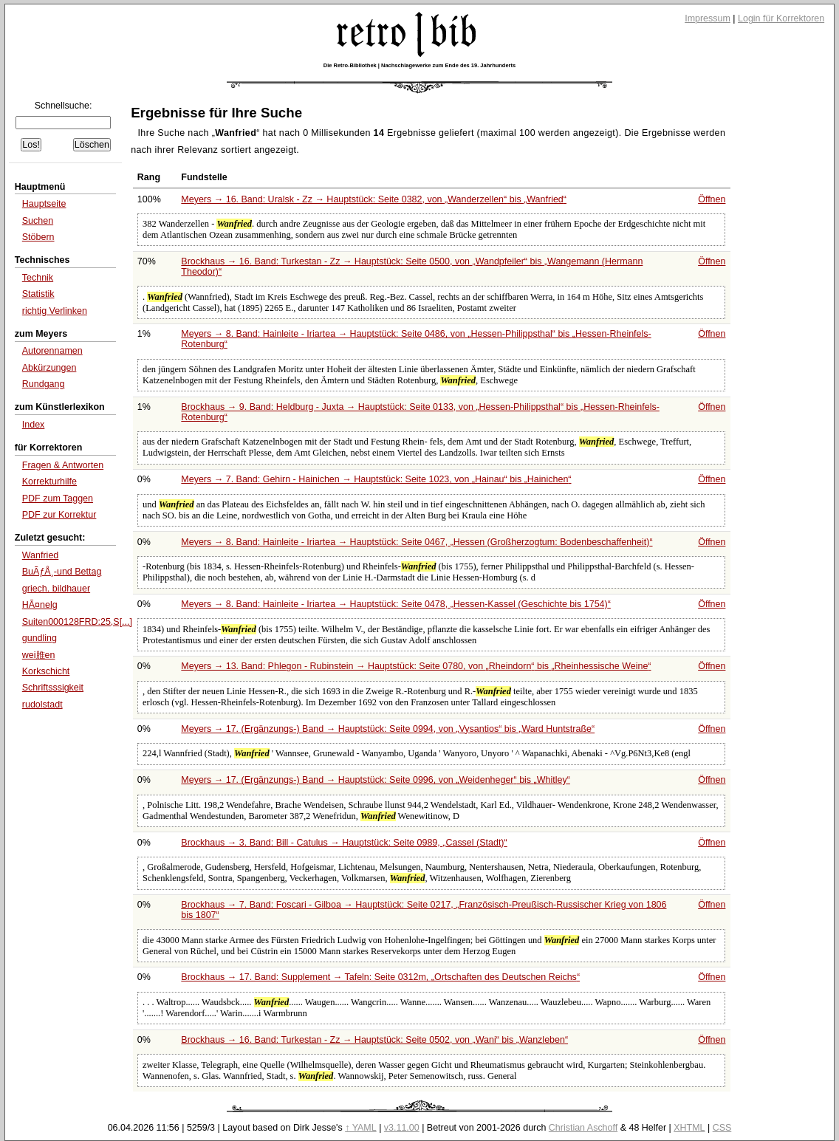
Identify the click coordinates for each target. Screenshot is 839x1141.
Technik (37, 278)
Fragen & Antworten (62, 465)
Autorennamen (52, 351)
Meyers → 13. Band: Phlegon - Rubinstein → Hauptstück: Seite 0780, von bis (416, 666)
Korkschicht (46, 671)
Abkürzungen (49, 368)
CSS (722, 1128)
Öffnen (711, 199)
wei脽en (38, 655)
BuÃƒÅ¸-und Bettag (62, 571)
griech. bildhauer (56, 588)
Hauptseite (44, 204)
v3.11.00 (402, 1128)
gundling (39, 638)
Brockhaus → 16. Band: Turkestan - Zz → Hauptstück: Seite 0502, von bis (374, 1040)
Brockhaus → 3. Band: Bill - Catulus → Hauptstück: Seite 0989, (344, 842)
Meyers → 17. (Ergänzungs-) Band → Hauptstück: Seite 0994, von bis (388, 729)
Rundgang (43, 384)
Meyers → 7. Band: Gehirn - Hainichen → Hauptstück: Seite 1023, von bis (376, 479)
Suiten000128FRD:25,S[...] (77, 622)
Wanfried (40, 555)
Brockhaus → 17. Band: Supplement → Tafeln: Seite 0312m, (380, 977)
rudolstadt (42, 704)
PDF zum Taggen (57, 498)
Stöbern (38, 237)
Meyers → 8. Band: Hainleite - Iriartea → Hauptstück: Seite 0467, (416, 542)
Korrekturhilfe (49, 481)
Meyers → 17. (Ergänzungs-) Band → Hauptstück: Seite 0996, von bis (375, 780)
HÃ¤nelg (40, 605)
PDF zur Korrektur (59, 515)
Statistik (38, 294)
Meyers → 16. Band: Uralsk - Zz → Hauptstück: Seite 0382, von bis (373, 199)
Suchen (37, 221)
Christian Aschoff (583, 1128)
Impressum (707, 18)
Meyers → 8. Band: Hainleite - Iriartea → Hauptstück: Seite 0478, (396, 604)
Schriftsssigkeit (52, 687)
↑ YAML (361, 1128)
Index (33, 424)
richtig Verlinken (54, 311)
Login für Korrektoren (781, 18)
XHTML (689, 1128)
